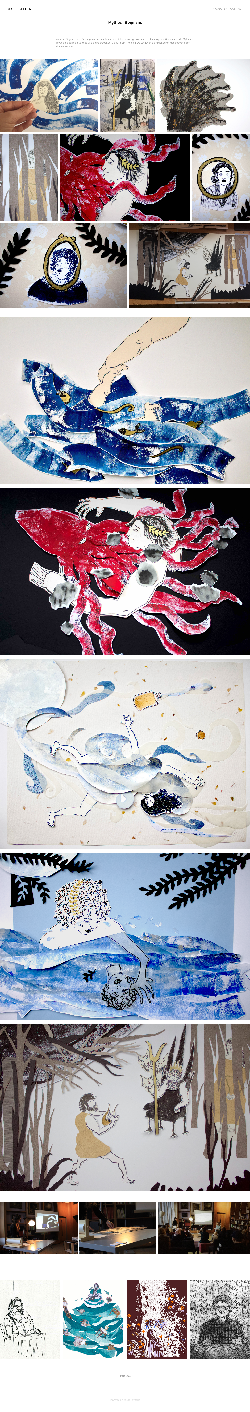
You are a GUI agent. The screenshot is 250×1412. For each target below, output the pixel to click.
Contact (236, 9)
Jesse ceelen (19, 8)
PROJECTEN (219, 9)
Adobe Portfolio (131, 1399)
